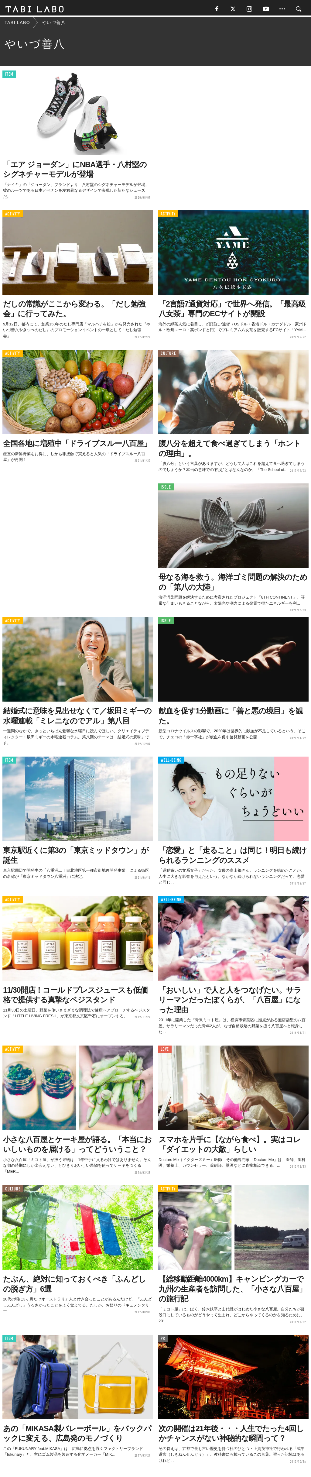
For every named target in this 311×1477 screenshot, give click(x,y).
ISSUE (166, 488)
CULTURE (168, 354)
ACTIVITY (12, 215)
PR (163, 1340)
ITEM (9, 76)
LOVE (165, 1051)
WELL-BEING (171, 761)
